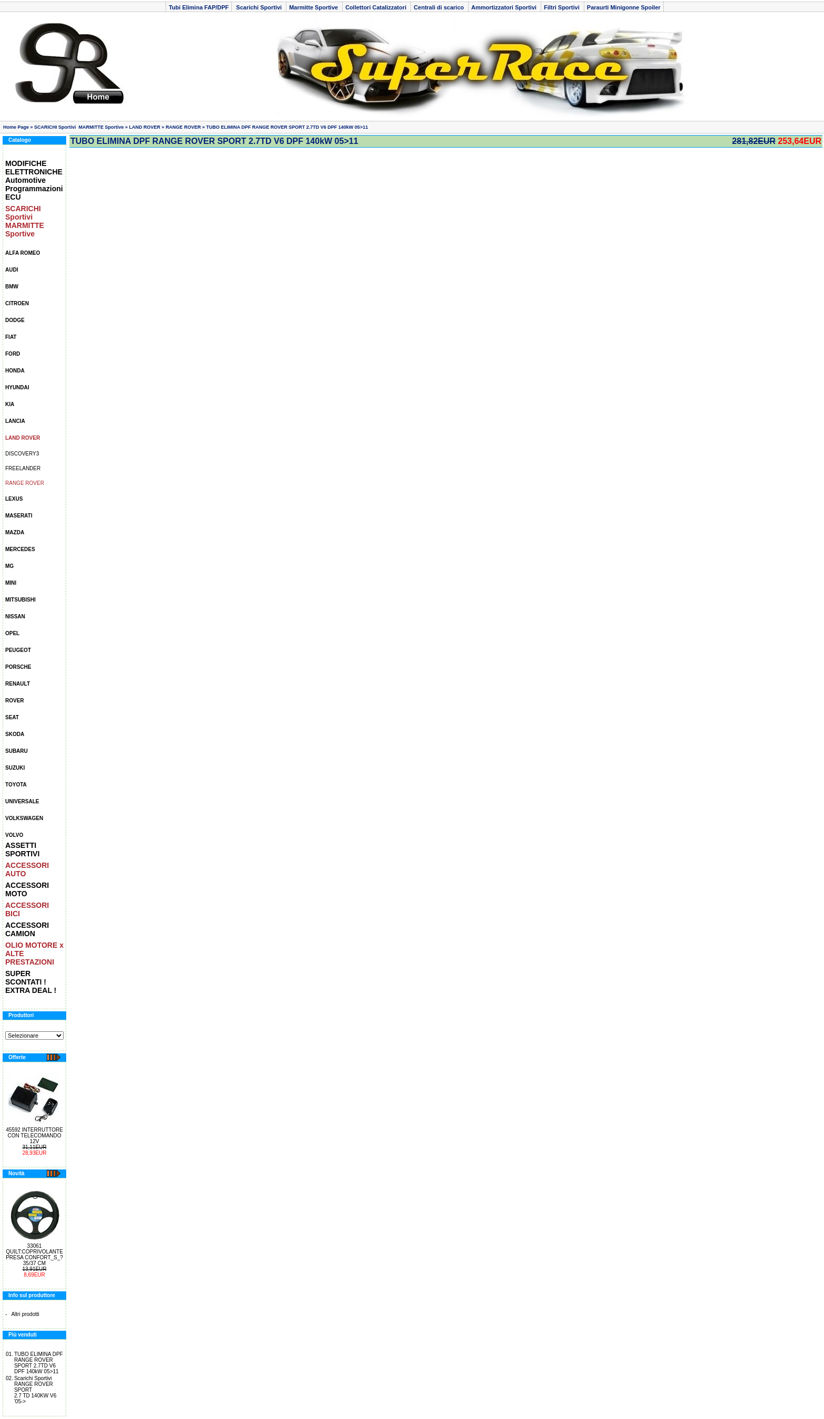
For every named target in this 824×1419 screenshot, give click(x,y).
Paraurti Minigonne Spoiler (624, 7)
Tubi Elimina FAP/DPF (199, 7)
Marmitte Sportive (314, 7)
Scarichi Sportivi (258, 7)
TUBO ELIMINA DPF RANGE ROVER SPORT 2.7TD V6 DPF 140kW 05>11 (287, 127)
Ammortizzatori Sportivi (504, 7)
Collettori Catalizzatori (376, 7)
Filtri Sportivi (562, 7)
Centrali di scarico (439, 7)
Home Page (16, 127)
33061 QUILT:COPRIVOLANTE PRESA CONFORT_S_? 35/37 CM (34, 1254)
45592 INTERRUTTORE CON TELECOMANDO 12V (34, 1135)
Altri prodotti (25, 1314)
